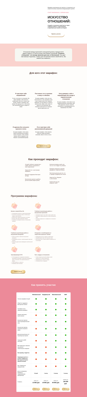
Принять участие (56, 33)
